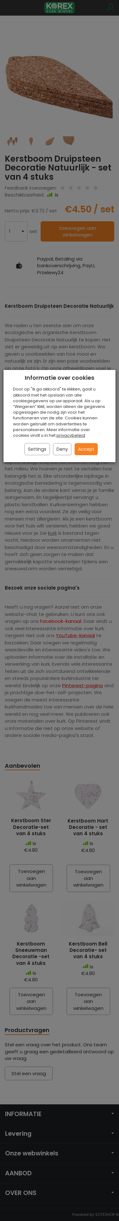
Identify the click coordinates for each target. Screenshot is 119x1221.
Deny (62, 449)
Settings (37, 449)
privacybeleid (70, 435)
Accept (86, 449)
